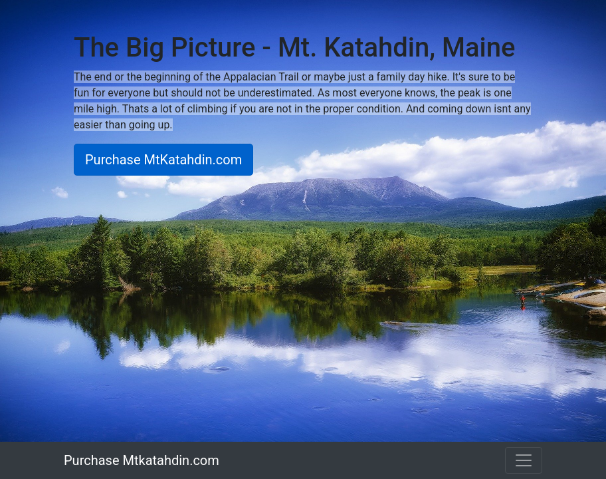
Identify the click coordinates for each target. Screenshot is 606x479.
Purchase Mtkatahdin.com (141, 460)
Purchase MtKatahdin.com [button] (163, 160)
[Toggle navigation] (523, 460)
